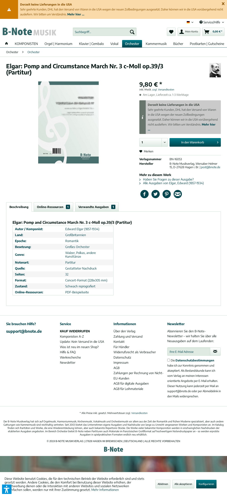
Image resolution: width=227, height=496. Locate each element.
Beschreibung (19, 207)
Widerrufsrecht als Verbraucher (135, 352)
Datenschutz (122, 357)
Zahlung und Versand (128, 336)
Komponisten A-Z (72, 336)
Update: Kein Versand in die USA (82, 341)
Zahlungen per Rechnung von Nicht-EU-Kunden (138, 375)
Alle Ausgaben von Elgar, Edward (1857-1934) (171, 183)
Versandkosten (139, 413)
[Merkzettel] (171, 32)
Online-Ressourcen (53, 207)
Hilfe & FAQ (68, 352)
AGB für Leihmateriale (128, 389)
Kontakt (119, 341)
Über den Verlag (124, 331)
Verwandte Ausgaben (96, 207)
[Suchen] (132, 32)
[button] (6, 489)
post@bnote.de (210, 167)
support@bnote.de (24, 331)
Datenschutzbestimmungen (194, 360)
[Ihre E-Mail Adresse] (188, 351)
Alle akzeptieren (183, 484)
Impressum (121, 362)
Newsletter (67, 362)
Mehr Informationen (105, 489)
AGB (116, 368)
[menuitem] (104, 32)
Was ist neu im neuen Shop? (79, 347)
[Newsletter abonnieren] (215, 351)
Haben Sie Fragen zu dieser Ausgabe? (166, 179)
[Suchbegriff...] (104, 32)
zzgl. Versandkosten (163, 89)
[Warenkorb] (213, 32)
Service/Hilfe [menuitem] (210, 22)
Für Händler (121, 347)
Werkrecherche (70, 357)
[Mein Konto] (189, 32)
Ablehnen (163, 484)
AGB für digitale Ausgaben (131, 383)
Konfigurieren (206, 484)
